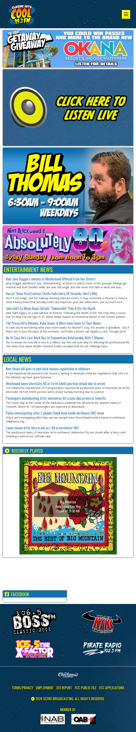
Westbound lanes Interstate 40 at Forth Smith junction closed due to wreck (55, 383)
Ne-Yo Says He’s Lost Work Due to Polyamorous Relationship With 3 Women (55, 337)
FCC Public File (86, 687)
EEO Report (64, 687)
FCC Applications (111, 687)
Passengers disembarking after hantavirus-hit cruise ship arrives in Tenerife (56, 398)
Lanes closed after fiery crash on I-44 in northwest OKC (42, 427)
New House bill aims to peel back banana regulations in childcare (48, 368)
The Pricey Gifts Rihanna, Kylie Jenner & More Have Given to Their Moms (53, 323)
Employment (45, 687)
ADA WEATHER (68, 574)
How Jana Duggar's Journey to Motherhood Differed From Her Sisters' (51, 278)
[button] (26, 505)
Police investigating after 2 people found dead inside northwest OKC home (55, 413)
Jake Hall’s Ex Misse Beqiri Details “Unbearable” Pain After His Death (50, 308)
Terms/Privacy (22, 687)
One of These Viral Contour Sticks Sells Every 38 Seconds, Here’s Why (51, 293)
